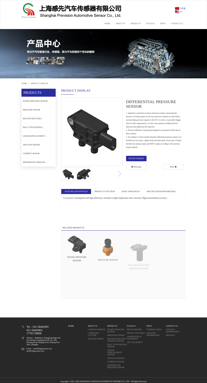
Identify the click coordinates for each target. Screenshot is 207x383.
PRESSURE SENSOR (31, 110)
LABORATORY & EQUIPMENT (134, 338)
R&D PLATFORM (134, 330)
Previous (136, 167)
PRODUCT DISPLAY (39, 83)
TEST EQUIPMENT (135, 342)
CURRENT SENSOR (31, 154)
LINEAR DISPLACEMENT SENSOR (34, 137)
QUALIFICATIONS (96, 339)
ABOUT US (120, 24)
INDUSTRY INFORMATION (153, 334)
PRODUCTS (136, 24)
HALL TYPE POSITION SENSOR (32, 128)
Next (173, 167)
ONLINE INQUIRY (136, 158)
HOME (107, 24)
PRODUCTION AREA (136, 333)
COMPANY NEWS (154, 330)
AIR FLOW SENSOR (31, 145)
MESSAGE (170, 335)
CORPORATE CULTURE (93, 334)
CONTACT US (177, 24)
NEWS (163, 24)
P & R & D (150, 24)
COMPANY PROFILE (96, 330)
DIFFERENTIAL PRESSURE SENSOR (34, 163)
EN (178, 12)
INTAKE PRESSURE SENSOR (35, 101)
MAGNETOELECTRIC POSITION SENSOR (32, 119)
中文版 (180, 8)
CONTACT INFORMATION (172, 331)
